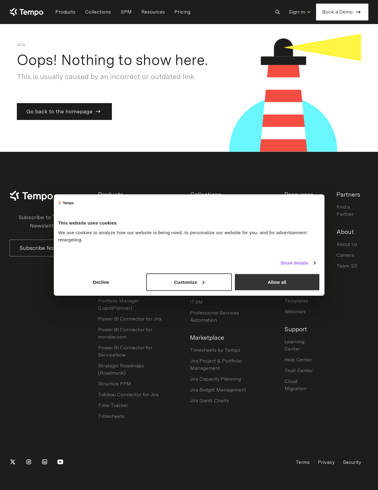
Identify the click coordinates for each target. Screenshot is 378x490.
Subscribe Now (44, 248)
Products (65, 12)
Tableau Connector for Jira (128, 394)
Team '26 (347, 266)
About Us (347, 244)
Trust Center (298, 370)
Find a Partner (345, 210)
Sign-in (300, 12)
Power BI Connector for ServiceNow (125, 351)
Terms (303, 462)
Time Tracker (113, 405)
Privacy (326, 462)
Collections (98, 12)
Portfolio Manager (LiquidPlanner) (118, 304)
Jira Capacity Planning (215, 379)
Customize (189, 281)
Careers (345, 255)
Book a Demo (342, 12)
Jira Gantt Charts (209, 400)
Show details (294, 262)
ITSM (196, 302)
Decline (101, 281)
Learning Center (294, 345)
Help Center (298, 360)
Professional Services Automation (214, 316)
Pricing (182, 12)
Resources (153, 12)
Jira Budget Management (218, 390)
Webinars (295, 311)
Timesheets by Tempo (215, 350)
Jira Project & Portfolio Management (216, 364)
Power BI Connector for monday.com (125, 333)
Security (352, 462)
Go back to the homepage (64, 111)
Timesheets (111, 416)
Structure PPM (114, 384)
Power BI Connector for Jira (129, 319)
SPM (126, 12)
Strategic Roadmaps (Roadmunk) (121, 369)
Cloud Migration (295, 384)
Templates (296, 301)
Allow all (277, 281)
